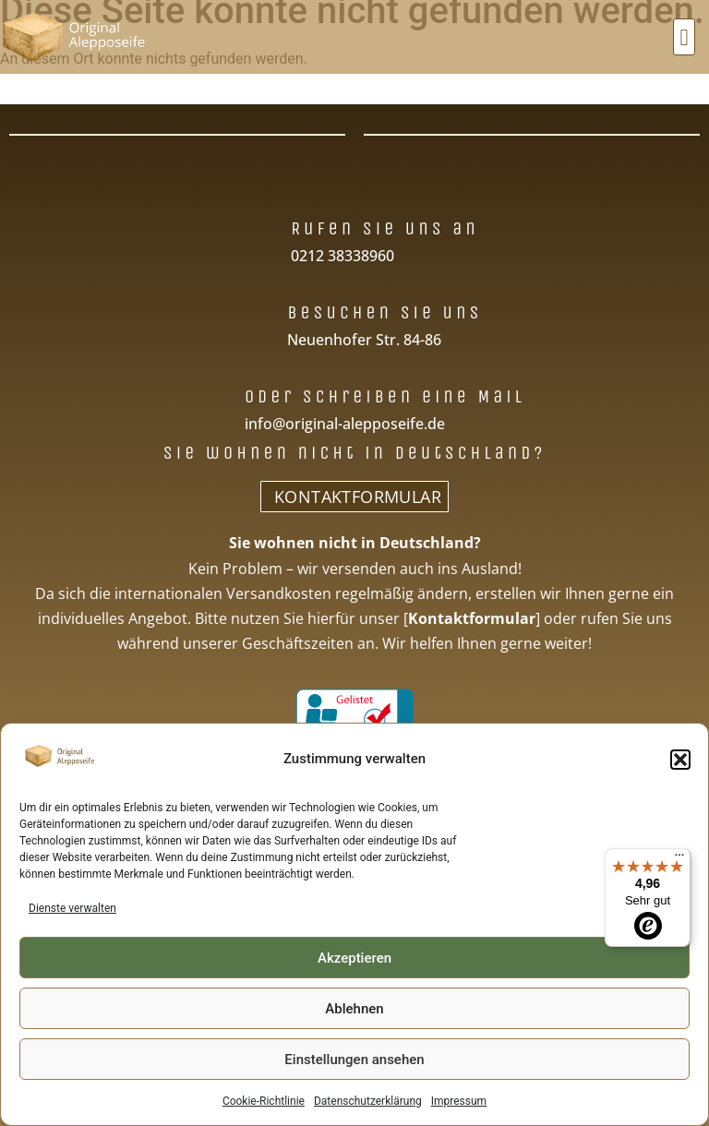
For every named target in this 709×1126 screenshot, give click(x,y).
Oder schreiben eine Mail (385, 396)
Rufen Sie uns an (385, 228)
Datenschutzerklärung (368, 1101)
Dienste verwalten (72, 908)
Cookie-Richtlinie (263, 1101)
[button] (680, 759)
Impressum (459, 1101)
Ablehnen (354, 1008)
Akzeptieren (354, 958)
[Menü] (679, 859)
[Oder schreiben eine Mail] (214, 394)
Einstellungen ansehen (354, 1059)
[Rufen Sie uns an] (261, 226)
